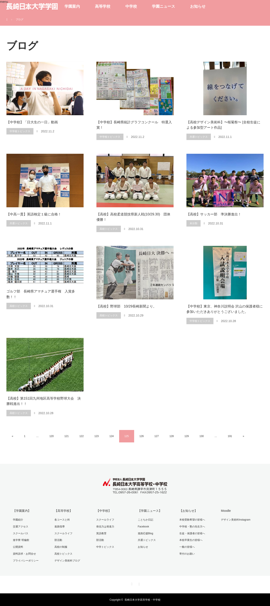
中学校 (131, 6)
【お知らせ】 (188, 510)
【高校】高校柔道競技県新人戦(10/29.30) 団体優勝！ (133, 217)
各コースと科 (62, 519)
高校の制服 (60, 546)
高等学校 (102, 6)
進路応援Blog (145, 533)
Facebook (143, 526)
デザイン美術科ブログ (67, 560)
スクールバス (20, 533)
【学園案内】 (22, 510)
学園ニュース (163, 6)
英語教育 (101, 533)
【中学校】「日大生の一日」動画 (32, 122)
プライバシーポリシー (26, 560)
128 (172, 436)
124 (112, 436)
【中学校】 (103, 510)
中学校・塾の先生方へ (192, 526)
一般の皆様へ (187, 546)
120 (51, 436)
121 (66, 436)
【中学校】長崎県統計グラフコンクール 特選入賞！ (134, 125)
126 (142, 436)
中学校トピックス (20, 131)
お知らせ (198, 6)
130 (202, 436)
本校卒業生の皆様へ (190, 539)
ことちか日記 (145, 519)
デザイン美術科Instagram (235, 519)
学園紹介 (18, 519)
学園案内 (72, 6)
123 (96, 436)
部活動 (58, 539)
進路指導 (59, 526)
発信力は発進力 (105, 526)
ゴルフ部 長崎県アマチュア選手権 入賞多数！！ (40, 294)
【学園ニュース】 (150, 510)
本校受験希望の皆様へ (192, 519)
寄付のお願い (187, 553)
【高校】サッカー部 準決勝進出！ (213, 214)
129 (186, 436)
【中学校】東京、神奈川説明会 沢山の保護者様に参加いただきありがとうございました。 (224, 309)
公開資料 (18, 546)
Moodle (226, 510)
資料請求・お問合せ (24, 553)
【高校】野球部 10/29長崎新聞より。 (126, 306)
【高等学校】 (63, 510)
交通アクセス (20, 526)
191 (230, 436)
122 (81, 436)
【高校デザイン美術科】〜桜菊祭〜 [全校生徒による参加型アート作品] (223, 125)
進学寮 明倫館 (21, 539)
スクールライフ (63, 533)
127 (156, 436)
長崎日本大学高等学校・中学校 (142, 599)
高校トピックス (109, 228)
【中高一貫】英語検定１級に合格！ (33, 214)
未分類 (193, 223)
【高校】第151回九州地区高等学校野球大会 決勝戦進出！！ (43, 401)
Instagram (138, 583)
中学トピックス (105, 546)
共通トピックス (199, 136)
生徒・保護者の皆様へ (192, 533)
